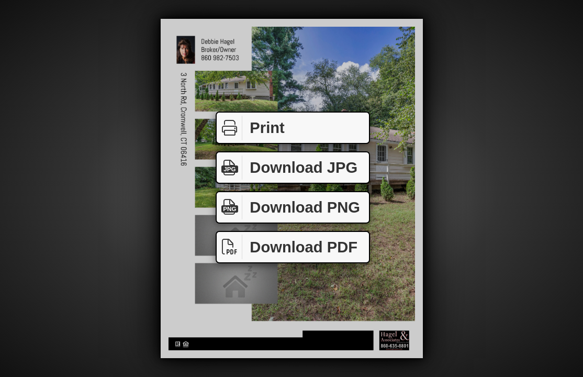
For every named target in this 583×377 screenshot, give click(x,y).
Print (251, 128)
